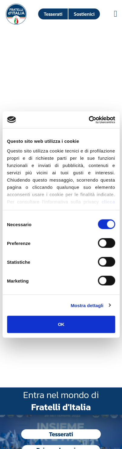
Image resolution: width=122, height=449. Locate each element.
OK (61, 324)
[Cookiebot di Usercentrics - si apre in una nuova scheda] (88, 120)
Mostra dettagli (87, 305)
